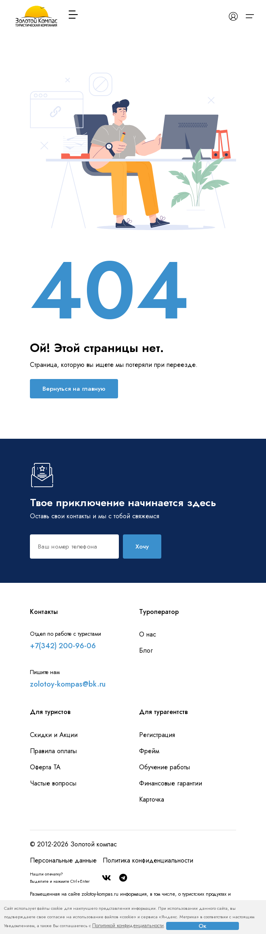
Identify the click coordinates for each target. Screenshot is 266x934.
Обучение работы (164, 767)
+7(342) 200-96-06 (63, 646)
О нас (147, 634)
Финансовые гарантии (170, 783)
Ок (202, 926)
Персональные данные (63, 860)
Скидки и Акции (54, 734)
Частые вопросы (53, 783)
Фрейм (149, 751)
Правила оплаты (53, 751)
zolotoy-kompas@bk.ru (68, 684)
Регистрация (157, 734)
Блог (146, 650)
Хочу (142, 546)
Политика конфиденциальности (148, 860)
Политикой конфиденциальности (128, 925)
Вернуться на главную (74, 388)
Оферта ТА (45, 767)
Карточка (151, 799)
